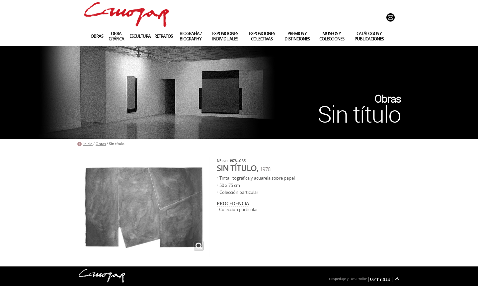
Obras (101, 144)
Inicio (88, 144)
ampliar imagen (199, 246)
